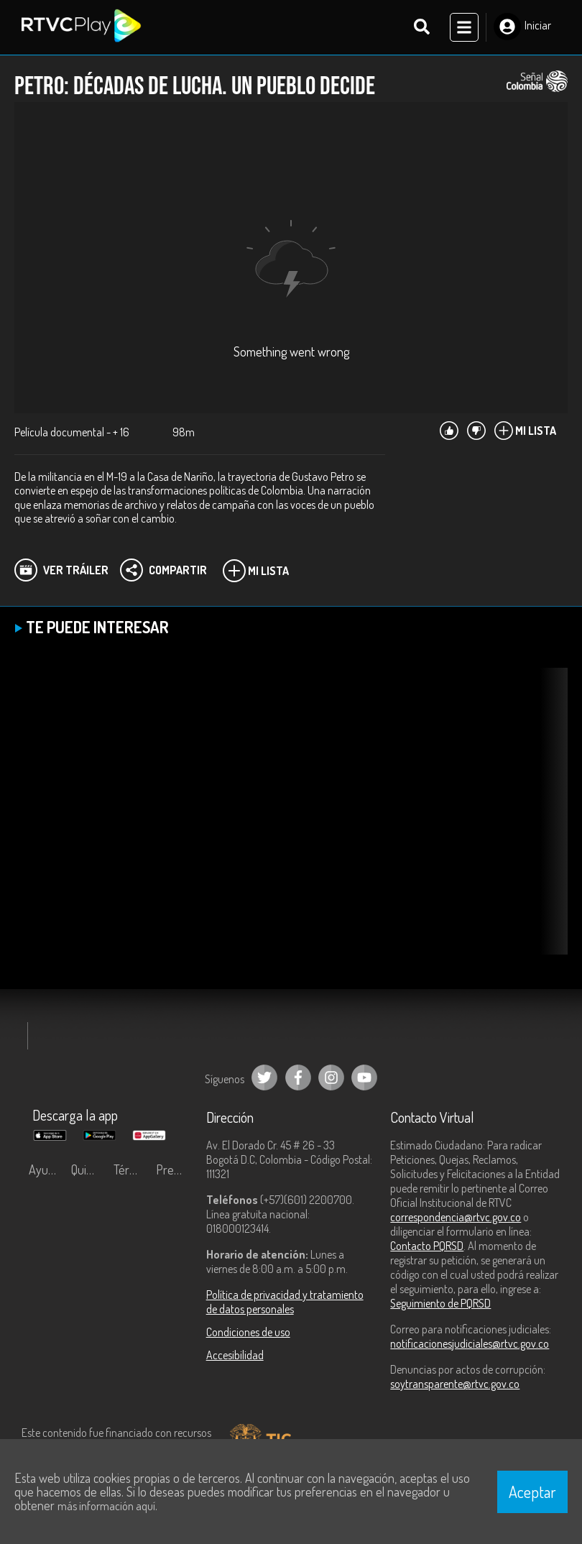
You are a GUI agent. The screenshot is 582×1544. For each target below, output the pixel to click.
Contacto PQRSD (426, 1246)
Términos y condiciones (131, 1170)
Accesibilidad (235, 1355)
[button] (549, 822)
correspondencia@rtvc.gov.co (455, 1217)
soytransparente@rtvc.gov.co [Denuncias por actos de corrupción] (454, 1384)
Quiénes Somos (88, 1170)
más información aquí (106, 1506)
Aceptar (532, 1491)
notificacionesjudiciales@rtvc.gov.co (469, 1344)
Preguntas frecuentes (173, 1170)
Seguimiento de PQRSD (440, 1304)
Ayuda (44, 1170)
